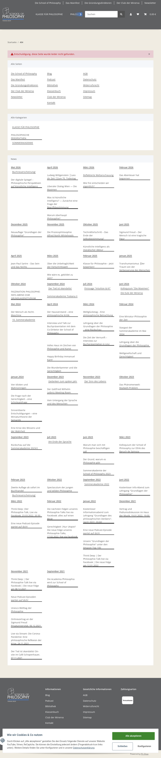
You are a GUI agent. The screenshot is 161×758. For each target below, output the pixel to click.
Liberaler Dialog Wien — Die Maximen (62, 188)
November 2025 (55, 224)
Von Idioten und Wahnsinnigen (19, 386)
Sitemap (87, 96)
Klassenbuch (54, 90)
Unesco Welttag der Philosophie (21, 609)
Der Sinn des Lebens (95, 381)
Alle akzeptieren (133, 736)
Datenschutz (89, 79)
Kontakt (51, 102)
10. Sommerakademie (23, 319)
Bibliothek (52, 85)
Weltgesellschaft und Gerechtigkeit (130, 355)
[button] (130, 14)
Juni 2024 (124, 283)
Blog (49, 73)
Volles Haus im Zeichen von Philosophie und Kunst (61, 347)
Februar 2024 (126, 304)
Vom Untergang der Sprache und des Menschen (62, 402)
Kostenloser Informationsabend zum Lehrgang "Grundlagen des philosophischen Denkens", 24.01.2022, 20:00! (97, 515)
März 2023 (124, 437)
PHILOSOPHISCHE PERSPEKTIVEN (20, 136)
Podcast (51, 79)
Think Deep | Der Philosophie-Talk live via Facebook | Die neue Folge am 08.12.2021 (25, 584)
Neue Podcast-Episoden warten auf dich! (23, 598)
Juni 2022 (124, 479)
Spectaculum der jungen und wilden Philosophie (60, 489)
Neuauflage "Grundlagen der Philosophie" (26, 234)
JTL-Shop (144, 754)
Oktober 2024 (18, 283)
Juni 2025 (124, 224)
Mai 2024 (16, 304)
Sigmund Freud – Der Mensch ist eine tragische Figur (132, 235)
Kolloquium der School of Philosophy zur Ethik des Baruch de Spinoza (132, 448)
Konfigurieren (144, 746)
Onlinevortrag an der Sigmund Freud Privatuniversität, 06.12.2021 (26, 622)
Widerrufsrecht (91, 85)
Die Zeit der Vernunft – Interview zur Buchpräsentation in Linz (96, 341)
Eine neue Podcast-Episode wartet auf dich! (25, 525)
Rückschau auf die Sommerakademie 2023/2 (24, 446)
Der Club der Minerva (128, 2)
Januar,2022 (89, 501)
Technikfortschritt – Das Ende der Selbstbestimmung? (95, 235)
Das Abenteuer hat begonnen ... (129, 177)
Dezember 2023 (55, 376)
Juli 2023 (51, 437)
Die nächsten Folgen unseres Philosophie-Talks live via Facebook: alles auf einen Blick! (62, 513)
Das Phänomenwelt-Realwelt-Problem (129, 386)
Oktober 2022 (54, 479)
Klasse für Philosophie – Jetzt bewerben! (98, 265)
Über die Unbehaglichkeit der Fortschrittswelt (60, 265)
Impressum (89, 90)
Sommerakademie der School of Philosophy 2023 (97, 472)
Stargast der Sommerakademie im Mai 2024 (132, 331)
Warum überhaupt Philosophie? (57, 217)
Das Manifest (73, 2)
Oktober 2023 (126, 376)
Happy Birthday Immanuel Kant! (61, 358)
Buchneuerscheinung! (24, 171)
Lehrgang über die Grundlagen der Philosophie (134, 344)
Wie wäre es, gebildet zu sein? (60, 276)
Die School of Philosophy (48, 2)
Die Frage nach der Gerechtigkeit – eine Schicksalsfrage (21, 399)
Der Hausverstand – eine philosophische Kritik (60, 313)
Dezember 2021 (127, 501)
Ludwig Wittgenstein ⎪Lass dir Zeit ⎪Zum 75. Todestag (61, 177)
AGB (85, 73)
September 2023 (19, 437)
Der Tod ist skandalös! (60, 288)
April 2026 (52, 167)
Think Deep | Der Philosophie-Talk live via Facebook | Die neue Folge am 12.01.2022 (97, 560)
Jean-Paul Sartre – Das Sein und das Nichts (25, 265)
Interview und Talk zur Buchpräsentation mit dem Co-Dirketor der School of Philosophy (61, 328)
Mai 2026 (16, 167)
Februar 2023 (18, 479)
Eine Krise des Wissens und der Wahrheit (25, 429)
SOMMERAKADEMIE (22, 142)
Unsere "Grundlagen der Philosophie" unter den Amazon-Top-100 (96, 544)
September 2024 (56, 283)
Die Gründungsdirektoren (98, 2)
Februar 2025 (90, 255)
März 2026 (88, 167)
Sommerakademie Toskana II (62, 296)
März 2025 (52, 255)
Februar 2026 (126, 167)
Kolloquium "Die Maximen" (135, 288)
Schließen (122, 746)
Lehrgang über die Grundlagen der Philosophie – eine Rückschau (98, 326)
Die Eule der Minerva (132, 292)
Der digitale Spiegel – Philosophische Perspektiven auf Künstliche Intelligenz (26, 183)
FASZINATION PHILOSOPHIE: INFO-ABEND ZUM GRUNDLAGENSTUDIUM (25, 295)
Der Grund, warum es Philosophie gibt (94, 461)
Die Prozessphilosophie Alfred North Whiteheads (60, 234)
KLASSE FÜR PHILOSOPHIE (25, 127)
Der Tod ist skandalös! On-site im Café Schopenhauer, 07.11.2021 (25, 654)
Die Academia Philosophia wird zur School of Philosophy (61, 582)
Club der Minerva (56, 96)
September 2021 (56, 571)
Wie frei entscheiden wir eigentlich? (96, 184)
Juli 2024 (87, 283)
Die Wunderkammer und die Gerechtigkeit (62, 369)
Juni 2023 (88, 437)
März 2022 (16, 501)
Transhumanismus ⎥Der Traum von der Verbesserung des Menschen (134, 267)
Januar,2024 (17, 376)
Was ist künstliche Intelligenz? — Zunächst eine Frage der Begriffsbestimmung (62, 202)
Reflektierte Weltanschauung (98, 175)
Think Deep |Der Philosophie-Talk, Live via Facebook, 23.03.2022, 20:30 (25, 512)
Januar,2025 (125, 255)
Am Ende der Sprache (59, 441)
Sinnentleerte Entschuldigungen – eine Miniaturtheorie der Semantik (24, 415)
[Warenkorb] (150, 14)
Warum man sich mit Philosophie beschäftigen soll (96, 448)
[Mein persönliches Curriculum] (138, 14)
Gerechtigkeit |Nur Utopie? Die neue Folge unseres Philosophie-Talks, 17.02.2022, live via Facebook (62, 531)
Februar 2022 (54, 501)
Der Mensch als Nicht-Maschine (22, 313)
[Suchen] (101, 14)
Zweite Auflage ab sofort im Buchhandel (25, 489)
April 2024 (52, 304)
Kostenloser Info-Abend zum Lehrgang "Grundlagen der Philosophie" (134, 490)
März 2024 (88, 304)
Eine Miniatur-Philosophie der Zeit (133, 318)
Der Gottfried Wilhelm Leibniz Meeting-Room (59, 391)
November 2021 (19, 571)
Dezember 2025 (19, 224)
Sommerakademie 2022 (96, 484)
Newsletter (150, 2)
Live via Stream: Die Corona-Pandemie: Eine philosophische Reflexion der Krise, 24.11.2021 (26, 638)
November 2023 (91, 376)
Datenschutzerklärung (94, 748)
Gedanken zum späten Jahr (62, 381)
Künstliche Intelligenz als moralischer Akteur (96, 248)
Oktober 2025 (90, 224)
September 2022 (92, 479)
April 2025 (16, 255)
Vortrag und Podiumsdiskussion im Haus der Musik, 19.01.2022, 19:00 (134, 512)
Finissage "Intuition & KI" (97, 288)
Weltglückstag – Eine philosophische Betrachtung (98, 313)
